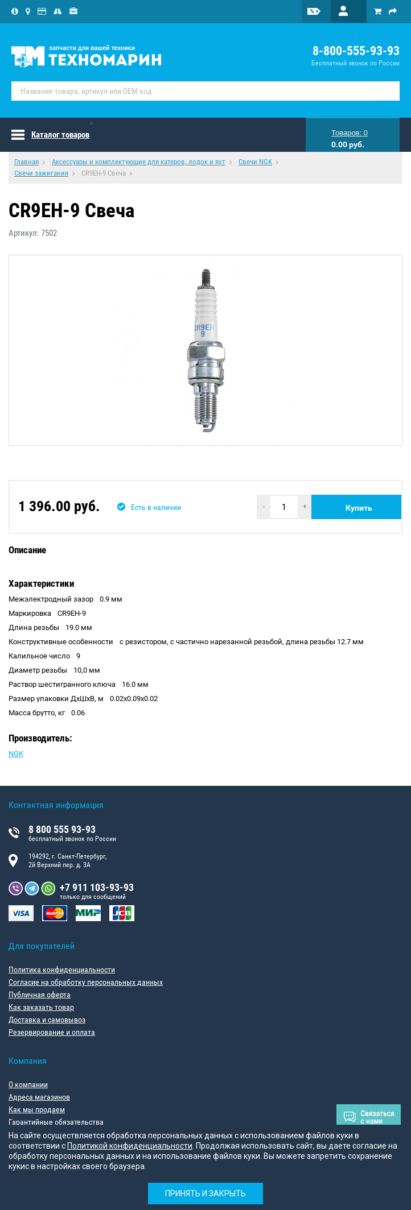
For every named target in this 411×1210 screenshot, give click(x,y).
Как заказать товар (41, 1007)
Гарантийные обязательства (56, 1122)
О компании (28, 1084)
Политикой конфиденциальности (129, 1145)
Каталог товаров (60, 135)
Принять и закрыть (205, 1193)
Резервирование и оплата (52, 1032)
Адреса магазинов (39, 1097)
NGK (16, 753)
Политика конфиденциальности (62, 969)
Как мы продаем (37, 1109)
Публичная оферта (40, 994)
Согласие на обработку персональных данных (86, 982)
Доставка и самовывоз (47, 1019)
